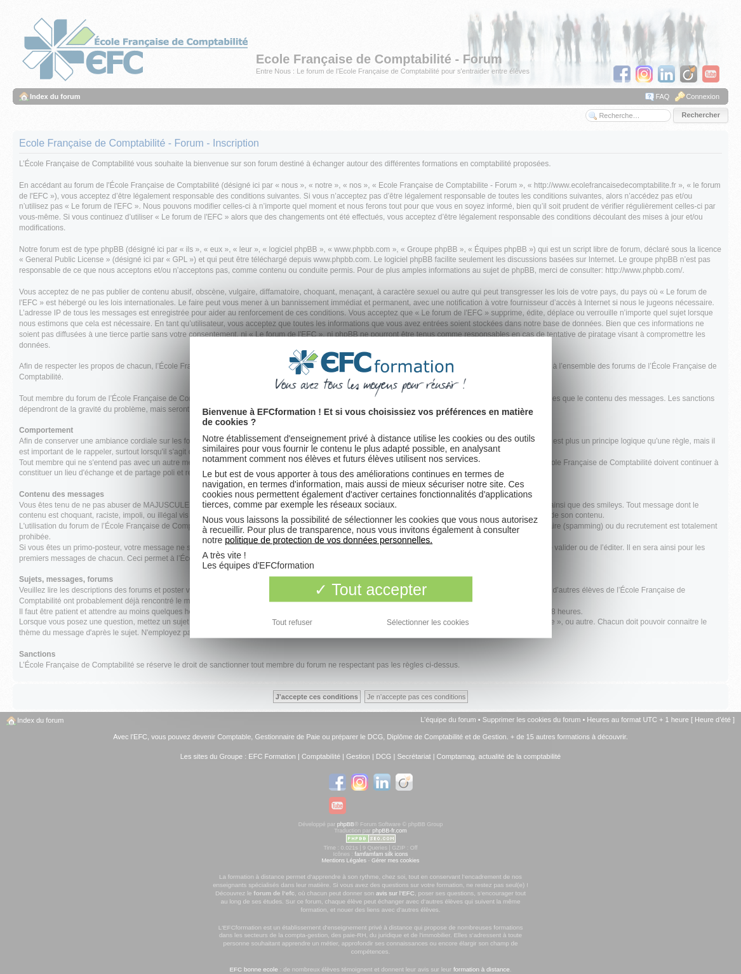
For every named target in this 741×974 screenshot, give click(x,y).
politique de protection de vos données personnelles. (328, 539)
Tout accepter (370, 589)
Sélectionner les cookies (428, 621)
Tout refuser (292, 621)
